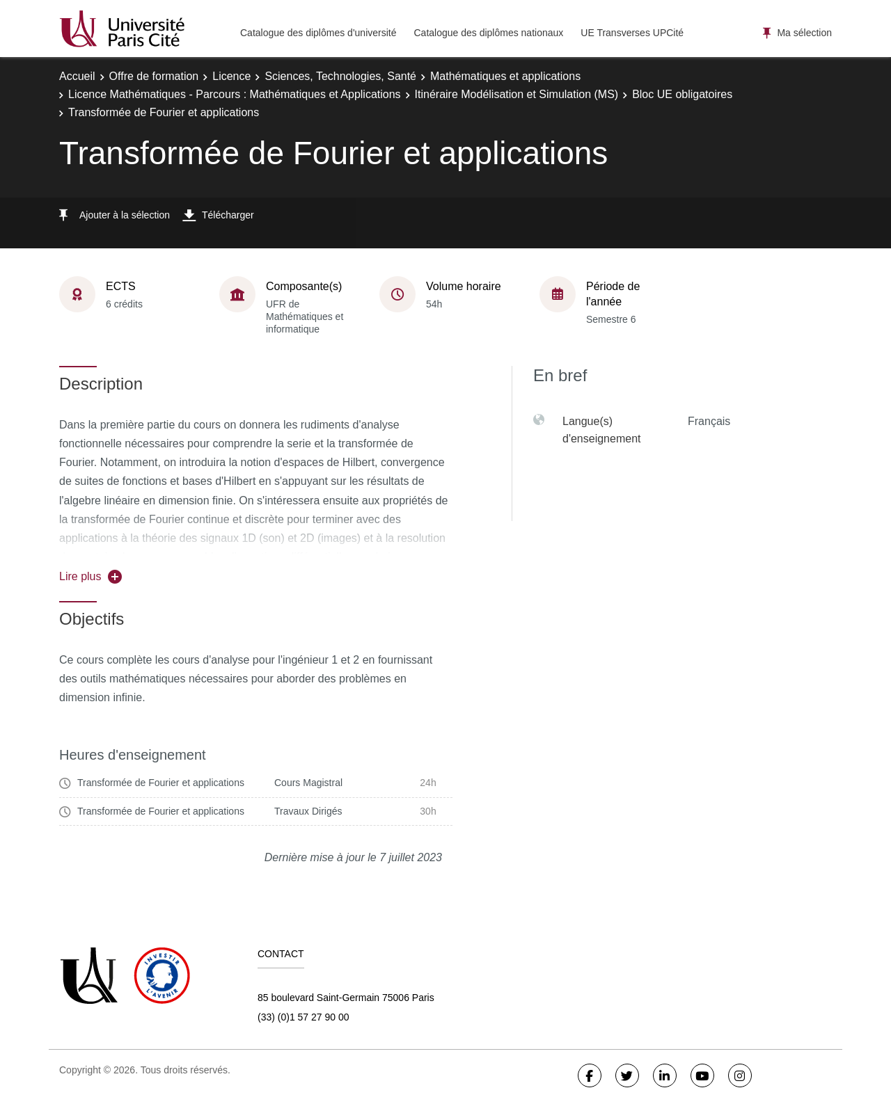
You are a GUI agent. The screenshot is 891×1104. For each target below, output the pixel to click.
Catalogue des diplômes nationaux (488, 32)
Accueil (77, 76)
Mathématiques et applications (505, 76)
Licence (231, 76)
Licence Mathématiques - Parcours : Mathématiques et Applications (234, 94)
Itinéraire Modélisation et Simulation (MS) (517, 94)
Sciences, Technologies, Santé (340, 76)
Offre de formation (154, 76)
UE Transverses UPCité (632, 32)
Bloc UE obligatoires (682, 94)
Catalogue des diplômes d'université (318, 32)
